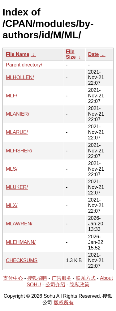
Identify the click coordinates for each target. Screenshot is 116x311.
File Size (71, 54)
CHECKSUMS (21, 260)
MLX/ (11, 205)
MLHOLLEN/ (20, 77)
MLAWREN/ (19, 223)
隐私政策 (79, 284)
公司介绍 (55, 284)
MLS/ (11, 169)
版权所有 (64, 302)
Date (93, 54)
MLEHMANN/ (21, 242)
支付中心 (13, 278)
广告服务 (61, 278)
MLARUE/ (17, 132)
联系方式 (86, 278)
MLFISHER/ (19, 150)
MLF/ (11, 95)
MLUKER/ (17, 187)
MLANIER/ (17, 114)
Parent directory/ (24, 64)
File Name (17, 54)
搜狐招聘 (37, 278)
